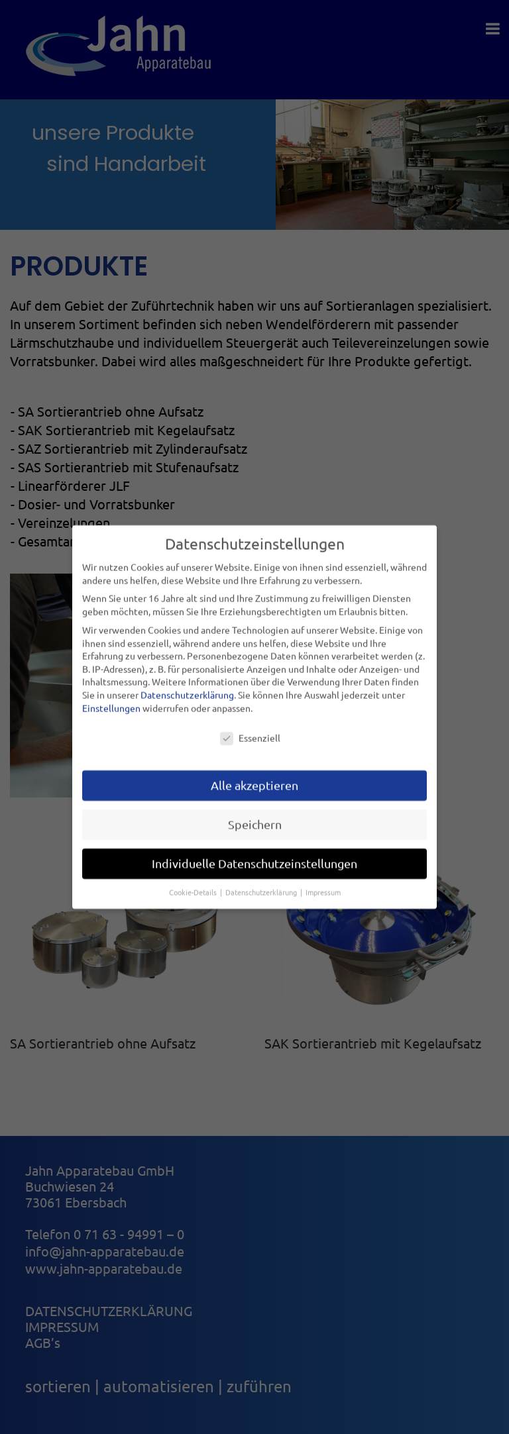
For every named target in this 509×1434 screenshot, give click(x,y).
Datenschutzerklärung (187, 688)
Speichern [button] (255, 818)
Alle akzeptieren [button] (254, 779)
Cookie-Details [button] (194, 886)
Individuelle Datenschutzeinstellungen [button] (254, 857)
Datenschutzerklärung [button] (262, 886)
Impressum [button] (323, 886)
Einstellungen (111, 701)
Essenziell (250, 732)
